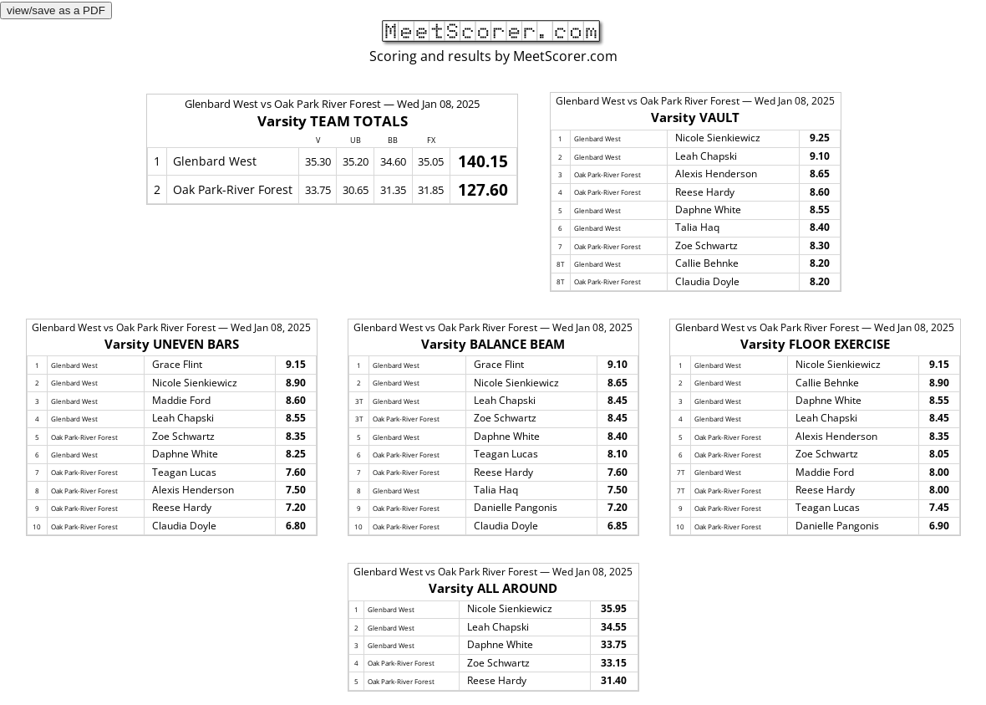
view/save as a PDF (56, 10)
